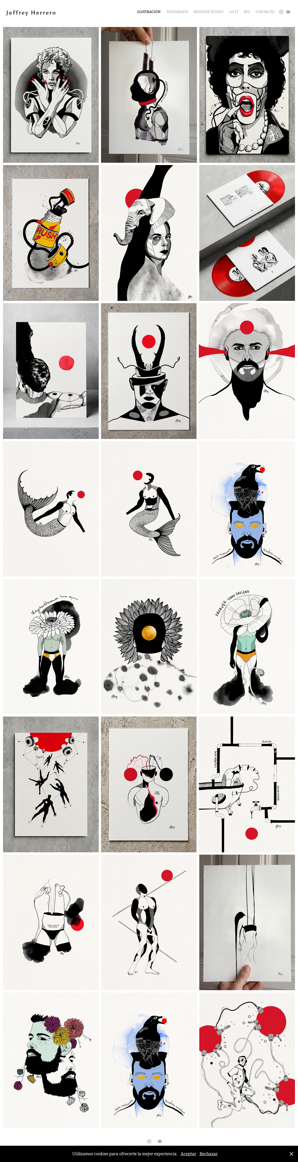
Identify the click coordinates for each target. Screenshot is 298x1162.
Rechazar (209, 1153)
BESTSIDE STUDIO (209, 12)
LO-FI (233, 12)
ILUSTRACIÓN (149, 12)
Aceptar (188, 1153)
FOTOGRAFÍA (177, 12)
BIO (247, 12)
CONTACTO (265, 12)
